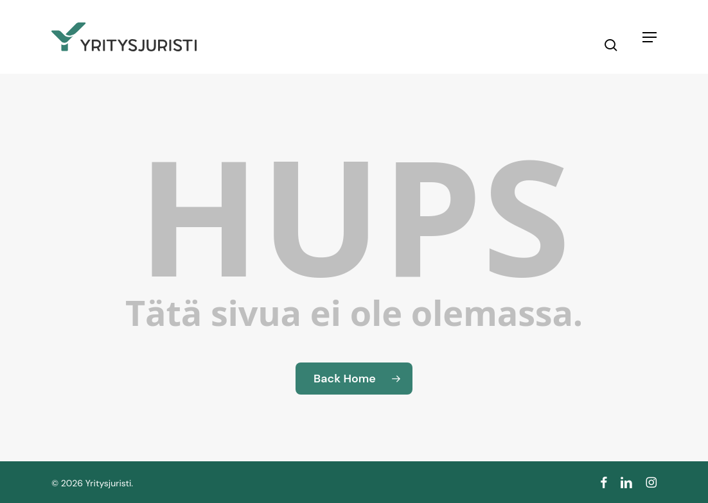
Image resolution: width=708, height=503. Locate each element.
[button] (649, 37)
